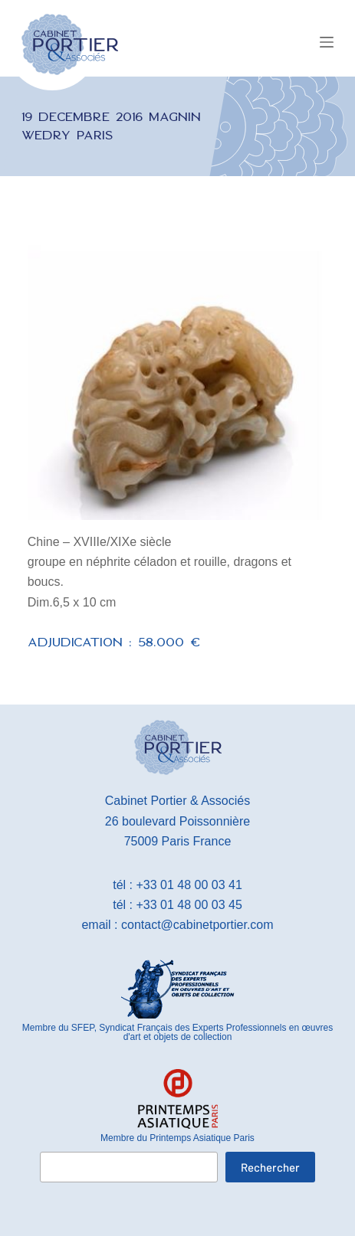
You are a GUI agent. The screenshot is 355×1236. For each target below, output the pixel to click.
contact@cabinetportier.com (197, 924)
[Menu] (327, 42)
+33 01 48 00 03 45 (189, 904)
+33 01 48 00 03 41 (189, 884)
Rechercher (270, 1167)
